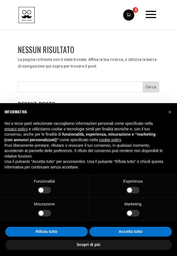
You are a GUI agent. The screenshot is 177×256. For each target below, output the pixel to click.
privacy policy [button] (16, 129)
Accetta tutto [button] (131, 231)
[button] (169, 112)
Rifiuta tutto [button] (46, 231)
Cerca (150, 87)
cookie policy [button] (110, 140)
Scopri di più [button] (88, 244)
